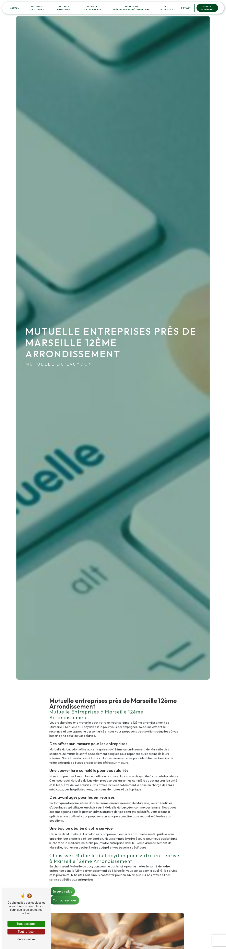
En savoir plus (62, 874)
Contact (185, 8)
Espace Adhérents (207, 7)
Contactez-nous (64, 883)
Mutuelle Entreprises (63, 7)
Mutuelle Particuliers (36, 7)
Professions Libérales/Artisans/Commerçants (131, 7)
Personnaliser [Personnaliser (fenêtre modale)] (26, 939)
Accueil (14, 8)
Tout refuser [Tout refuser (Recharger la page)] (26, 931)
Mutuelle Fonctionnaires (92, 7)
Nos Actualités (166, 7)
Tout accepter (26, 924)
